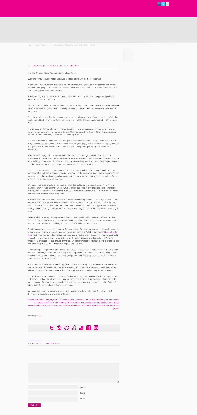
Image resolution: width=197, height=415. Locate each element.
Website (84, 399)
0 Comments (73, 66)
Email (83, 393)
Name (83, 387)
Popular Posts (35, 343)
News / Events (41, 45)
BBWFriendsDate (35, 300)
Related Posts (53, 343)
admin (51, 66)
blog (59, 66)
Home (30, 45)
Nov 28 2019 (39, 66)
